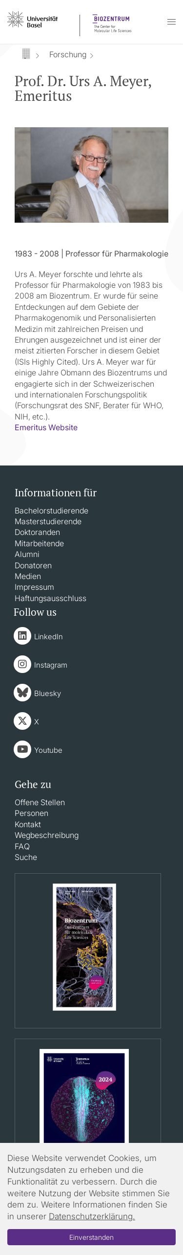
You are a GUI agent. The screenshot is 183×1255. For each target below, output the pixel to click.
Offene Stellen (40, 802)
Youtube (48, 750)
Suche (26, 857)
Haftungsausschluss (50, 598)
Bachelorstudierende (51, 510)
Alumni (27, 554)
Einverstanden (91, 1237)
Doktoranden (37, 532)
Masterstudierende (48, 521)
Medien (28, 576)
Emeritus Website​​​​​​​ (46, 427)
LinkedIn (48, 636)
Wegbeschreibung (47, 835)
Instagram (50, 665)
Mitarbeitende (39, 543)
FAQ (22, 846)
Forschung (67, 54)
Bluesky (47, 693)
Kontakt (28, 824)
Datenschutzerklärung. (92, 1216)
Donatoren (33, 565)
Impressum (34, 587)
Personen (31, 813)
